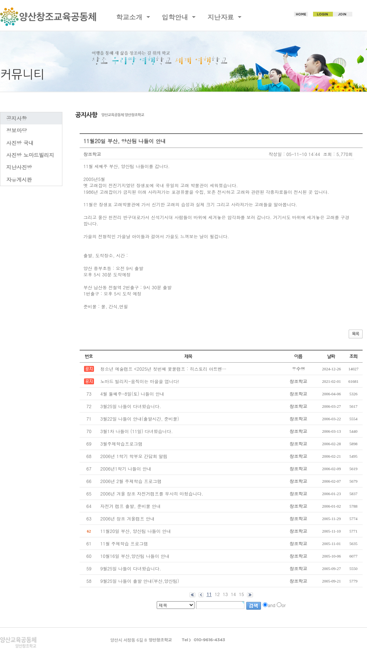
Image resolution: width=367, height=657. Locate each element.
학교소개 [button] (130, 17)
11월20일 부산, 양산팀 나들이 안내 (135, 531)
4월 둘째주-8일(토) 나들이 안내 (132, 394)
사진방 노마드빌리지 (30, 155)
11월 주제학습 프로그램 (124, 543)
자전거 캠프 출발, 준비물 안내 (130, 506)
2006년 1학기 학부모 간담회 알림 (133, 456)
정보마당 (16, 130)
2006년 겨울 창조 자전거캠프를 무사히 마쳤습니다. (151, 493)
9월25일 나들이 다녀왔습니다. (130, 568)
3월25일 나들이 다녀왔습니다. (130, 406)
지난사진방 (19, 167)
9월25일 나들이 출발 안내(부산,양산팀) (139, 581)
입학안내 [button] (176, 17)
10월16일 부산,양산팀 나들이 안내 (135, 556)
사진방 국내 (20, 142)
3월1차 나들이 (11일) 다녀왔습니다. (136, 431)
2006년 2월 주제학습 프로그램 (130, 481)
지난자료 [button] (221, 17)
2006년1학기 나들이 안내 (125, 468)
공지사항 (16, 118)
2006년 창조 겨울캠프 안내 (127, 518)
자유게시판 (19, 179)
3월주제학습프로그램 (121, 443)
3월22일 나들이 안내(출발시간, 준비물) (139, 418)
